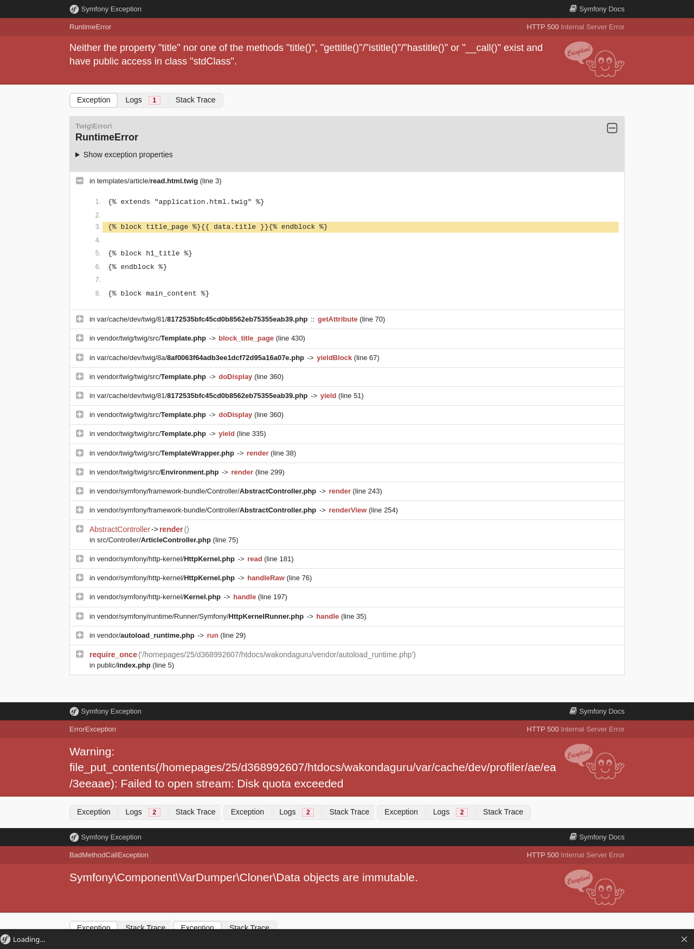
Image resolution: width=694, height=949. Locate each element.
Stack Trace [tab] (196, 99)
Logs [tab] (142, 100)
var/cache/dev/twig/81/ (203, 319)
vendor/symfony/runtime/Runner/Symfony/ (201, 616)
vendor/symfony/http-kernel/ (167, 559)
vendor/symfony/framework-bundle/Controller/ (207, 491)
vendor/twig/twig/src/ (152, 338)
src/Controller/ (155, 540)
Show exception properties (128, 154)
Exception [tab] (93, 99)
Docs (597, 9)
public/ (125, 665)
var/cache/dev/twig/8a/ (201, 358)
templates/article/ (148, 181)
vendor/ (147, 635)
